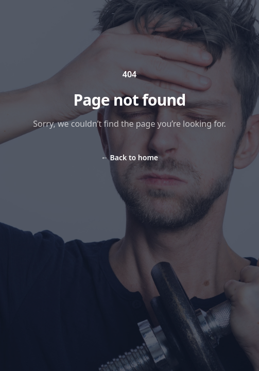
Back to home (129, 157)
